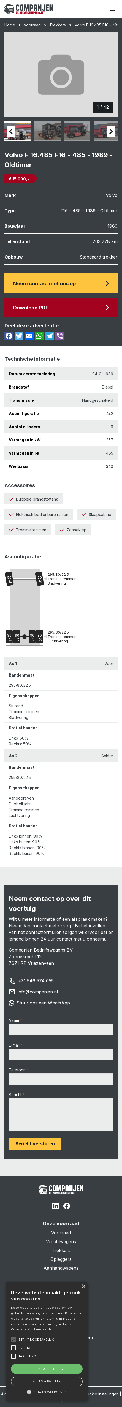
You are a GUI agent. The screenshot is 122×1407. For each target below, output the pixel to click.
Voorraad (32, 25)
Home (9, 25)
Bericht (15, 1094)
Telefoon (17, 1070)
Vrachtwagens (61, 1241)
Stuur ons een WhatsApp (43, 1003)
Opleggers (61, 1259)
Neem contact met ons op (61, 283)
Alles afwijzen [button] (47, 1381)
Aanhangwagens (61, 1268)
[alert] (47, 1341)
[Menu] (113, 8)
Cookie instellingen (101, 1394)
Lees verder (43, 1329)
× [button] (83, 1286)
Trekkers (57, 25)
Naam (14, 1020)
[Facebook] (66, 1207)
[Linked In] (55, 1207)
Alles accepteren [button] (47, 1369)
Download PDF (61, 308)
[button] (47, 1392)
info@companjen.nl (38, 992)
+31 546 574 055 (36, 981)
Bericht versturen (35, 1144)
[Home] (28, 9)
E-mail (14, 1045)
